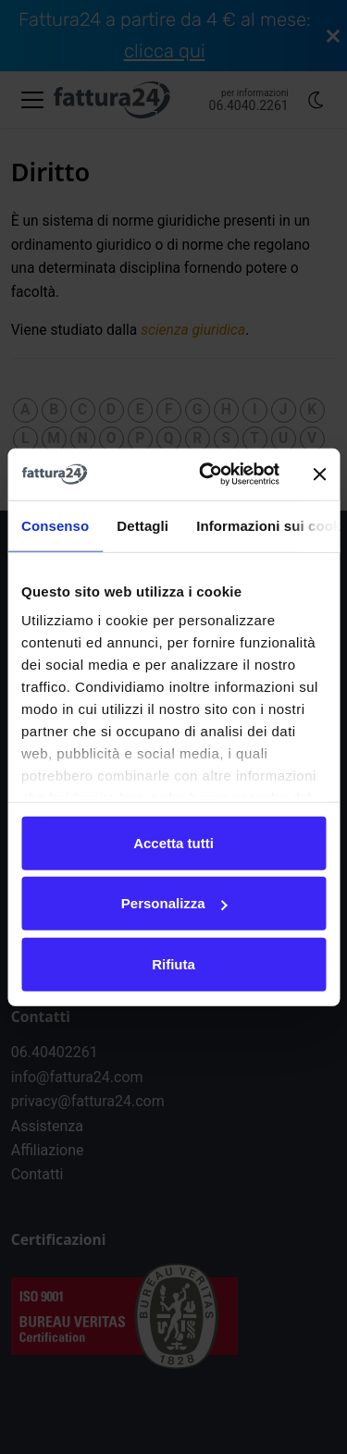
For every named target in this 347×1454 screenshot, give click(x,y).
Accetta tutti (173, 842)
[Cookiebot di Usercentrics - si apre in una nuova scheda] (207, 474)
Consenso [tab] (55, 525)
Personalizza (174, 903)
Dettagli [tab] (142, 525)
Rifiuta (173, 963)
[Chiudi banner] (319, 474)
